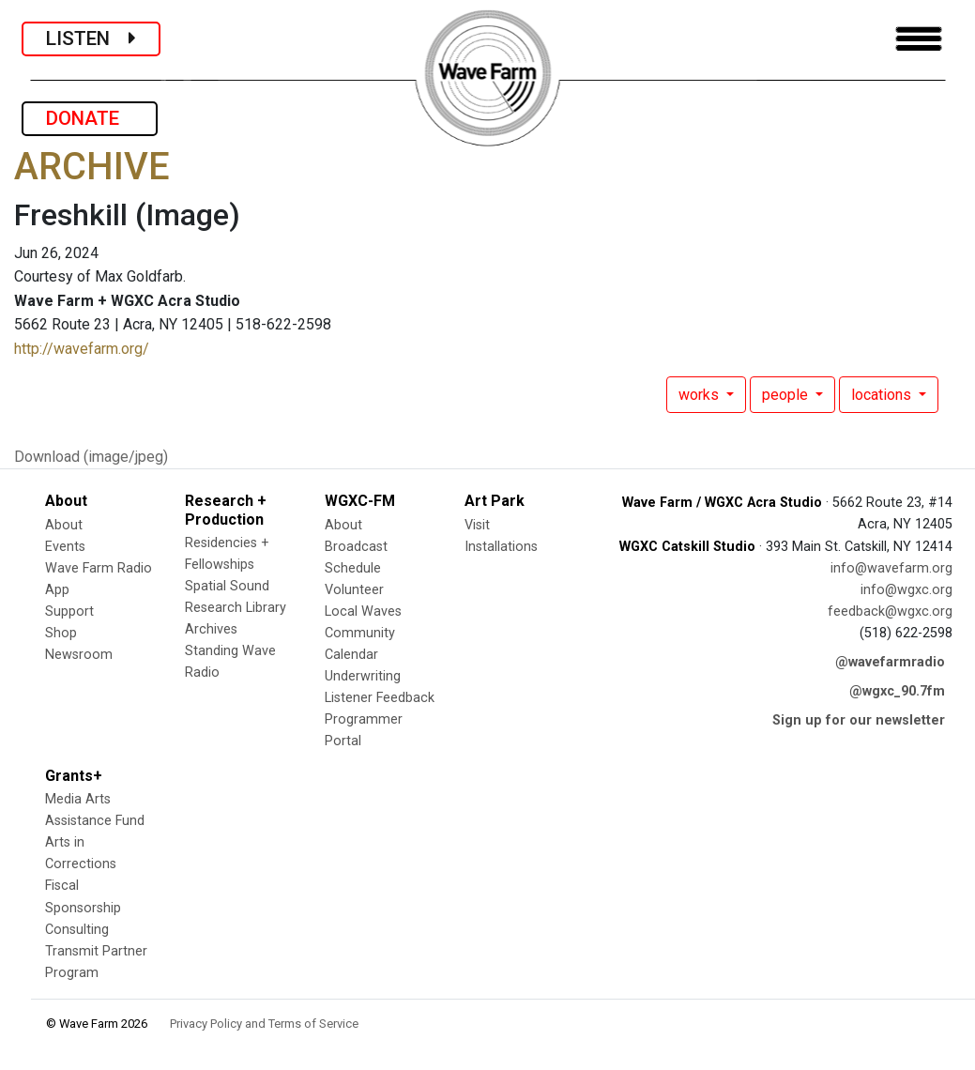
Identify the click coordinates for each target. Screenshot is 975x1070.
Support (69, 611)
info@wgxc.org (906, 590)
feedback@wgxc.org (890, 611)
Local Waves (363, 611)
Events (65, 547)
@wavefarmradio (890, 662)
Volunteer (354, 590)
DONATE (89, 118)
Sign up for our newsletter (858, 720)
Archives (211, 629)
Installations (501, 547)
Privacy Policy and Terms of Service (264, 1023)
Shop (61, 633)
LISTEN (91, 38)
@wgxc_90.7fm (897, 691)
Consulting (77, 930)
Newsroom (79, 655)
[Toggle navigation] (918, 39)
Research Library (235, 608)
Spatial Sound (227, 586)
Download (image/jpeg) (91, 457)
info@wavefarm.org (891, 568)
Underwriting (363, 676)
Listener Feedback (379, 698)
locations (883, 395)
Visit (477, 525)
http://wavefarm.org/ (81, 349)
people (787, 395)
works (700, 395)
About (64, 525)
